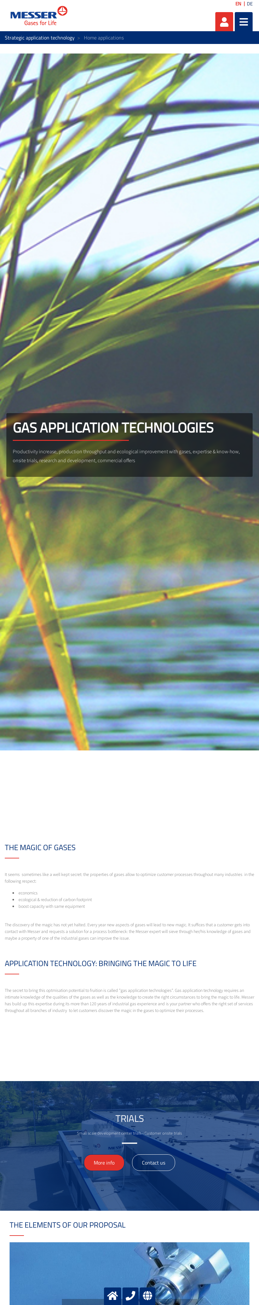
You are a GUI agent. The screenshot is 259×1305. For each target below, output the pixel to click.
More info (104, 1162)
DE (250, 3)
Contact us (153, 1162)
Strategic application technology (40, 37)
